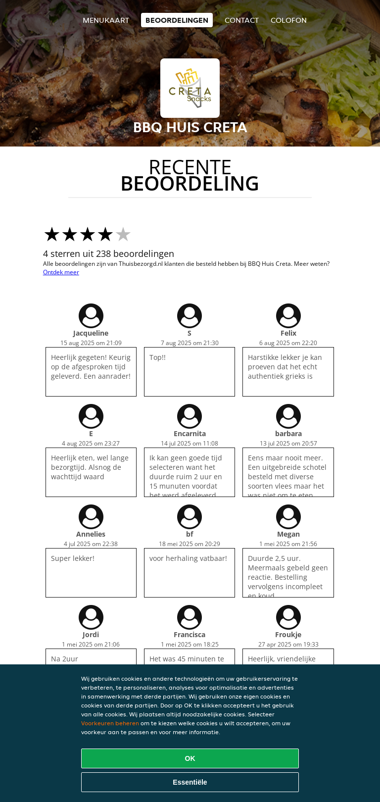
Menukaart (106, 20)
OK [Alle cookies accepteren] (190, 758)
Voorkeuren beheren (110, 723)
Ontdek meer (61, 272)
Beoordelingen (176, 20)
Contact (242, 20)
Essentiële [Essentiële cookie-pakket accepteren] (190, 782)
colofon (289, 20)
